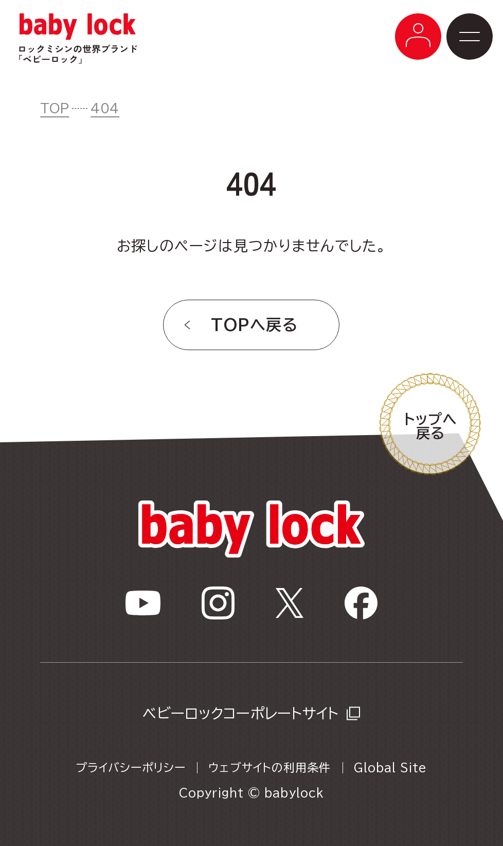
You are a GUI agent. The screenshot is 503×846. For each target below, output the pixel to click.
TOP (54, 108)
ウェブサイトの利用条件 (269, 767)
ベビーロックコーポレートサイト (240, 713)
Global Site (390, 767)
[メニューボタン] (418, 36)
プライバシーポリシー (131, 767)
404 (105, 108)
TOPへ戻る (254, 325)
